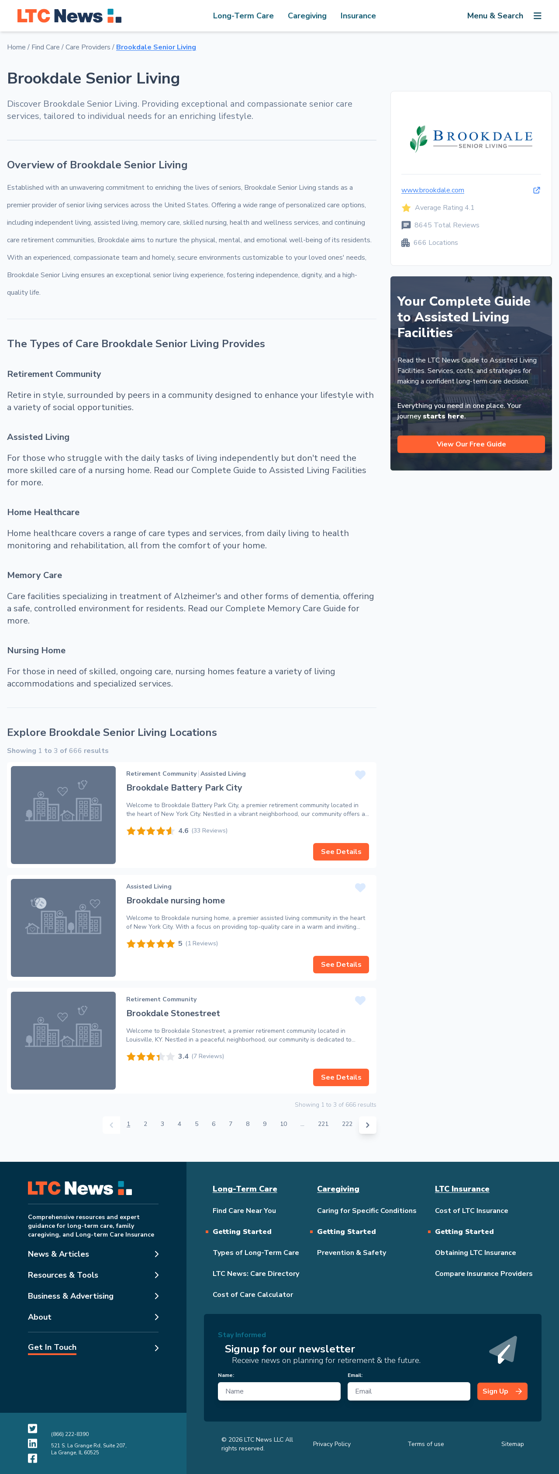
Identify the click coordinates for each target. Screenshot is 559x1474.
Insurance (358, 15)
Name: (226, 1375)
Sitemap (512, 1444)
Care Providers (88, 47)
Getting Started (242, 1232)
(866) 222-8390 (70, 1434)
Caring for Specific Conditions (367, 1211)
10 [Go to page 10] (283, 1124)
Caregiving (307, 15)
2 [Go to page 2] (145, 1124)
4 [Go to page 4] (179, 1124)
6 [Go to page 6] (213, 1124)
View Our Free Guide (471, 444)
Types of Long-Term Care (256, 1253)
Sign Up (502, 1391)
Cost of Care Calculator (253, 1295)
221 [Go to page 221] (323, 1124)
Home (16, 47)
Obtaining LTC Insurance (475, 1253)
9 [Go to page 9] (264, 1124)
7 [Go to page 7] (230, 1124)
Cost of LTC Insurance (471, 1211)
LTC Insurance (462, 1189)
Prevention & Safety (351, 1253)
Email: (355, 1375)
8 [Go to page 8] (247, 1124)
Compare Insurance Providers (484, 1274)
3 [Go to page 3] (162, 1124)
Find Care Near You (244, 1211)
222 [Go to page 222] (347, 1124)
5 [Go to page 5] (196, 1124)
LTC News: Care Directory (256, 1274)
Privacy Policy (332, 1444)
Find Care (45, 47)
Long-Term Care (243, 15)
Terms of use (425, 1444)
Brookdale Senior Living (156, 47)
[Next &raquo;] (367, 1125)
